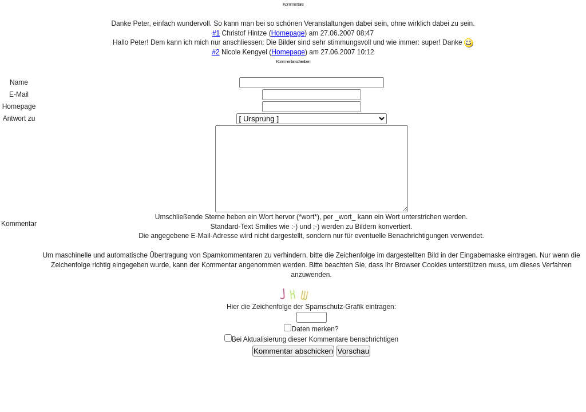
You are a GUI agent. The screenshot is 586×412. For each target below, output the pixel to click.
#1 (216, 33)
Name (19, 82)
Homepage (288, 33)
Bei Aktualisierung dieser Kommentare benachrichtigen (315, 356)
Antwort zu (19, 118)
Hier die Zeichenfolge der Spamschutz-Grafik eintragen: (311, 324)
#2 (215, 52)
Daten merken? (314, 346)
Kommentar (19, 232)
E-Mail (19, 94)
